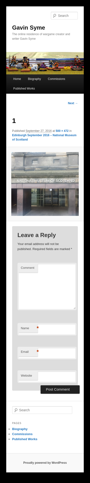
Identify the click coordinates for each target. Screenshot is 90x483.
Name (29, 328)
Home (17, 79)
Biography (34, 79)
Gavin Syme (28, 27)
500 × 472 (62, 131)
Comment (27, 268)
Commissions (56, 79)
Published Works (24, 88)
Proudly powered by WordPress (45, 462)
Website (26, 375)
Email (29, 351)
